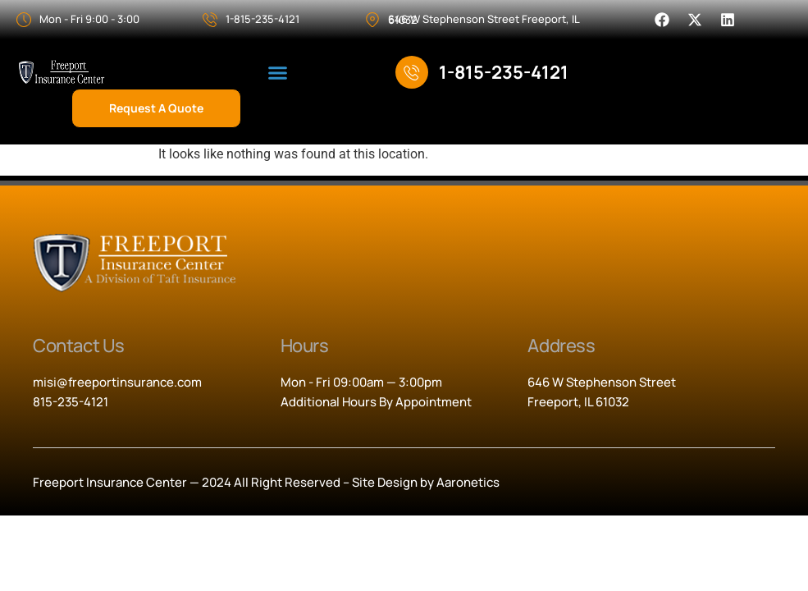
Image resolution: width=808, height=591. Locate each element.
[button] (278, 73)
